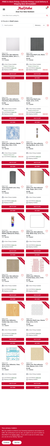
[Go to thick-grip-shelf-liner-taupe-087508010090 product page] (37, 102)
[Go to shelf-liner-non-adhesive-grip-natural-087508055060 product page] (37, 368)
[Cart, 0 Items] (46, 8)
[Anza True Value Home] (25, 8)
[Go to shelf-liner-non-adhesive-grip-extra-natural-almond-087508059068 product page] (13, 102)
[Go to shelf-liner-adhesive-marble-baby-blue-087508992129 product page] (13, 146)
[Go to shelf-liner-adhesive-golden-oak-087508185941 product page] (13, 323)
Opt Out (16, 442)
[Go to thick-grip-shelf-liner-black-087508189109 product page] (37, 58)
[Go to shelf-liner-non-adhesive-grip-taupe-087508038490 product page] (37, 191)
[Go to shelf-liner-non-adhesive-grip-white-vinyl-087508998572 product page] (37, 235)
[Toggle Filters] (48, 25)
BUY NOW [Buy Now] (12, 78)
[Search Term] (25, 15)
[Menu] (4, 9)
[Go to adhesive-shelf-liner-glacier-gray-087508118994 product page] (37, 323)
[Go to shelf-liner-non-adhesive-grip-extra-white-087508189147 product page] (13, 58)
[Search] (47, 15)
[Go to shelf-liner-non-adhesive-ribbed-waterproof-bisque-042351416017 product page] (13, 235)
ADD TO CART (12, 74)
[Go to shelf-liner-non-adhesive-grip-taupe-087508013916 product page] (13, 279)
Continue (6, 442)
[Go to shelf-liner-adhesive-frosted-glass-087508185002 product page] (37, 279)
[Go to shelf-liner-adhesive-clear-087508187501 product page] (13, 368)
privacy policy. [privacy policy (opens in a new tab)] (16, 434)
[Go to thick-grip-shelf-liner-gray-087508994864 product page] (13, 191)
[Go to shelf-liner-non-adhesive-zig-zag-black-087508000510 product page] (37, 146)
